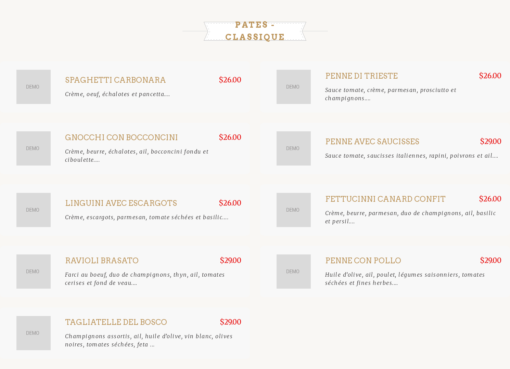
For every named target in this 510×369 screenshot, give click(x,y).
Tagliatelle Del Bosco (116, 322)
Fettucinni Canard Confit (385, 199)
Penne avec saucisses (372, 141)
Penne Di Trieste (361, 75)
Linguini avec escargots (121, 203)
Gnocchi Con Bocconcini (121, 137)
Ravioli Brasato (102, 260)
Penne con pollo (363, 260)
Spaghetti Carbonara (115, 80)
